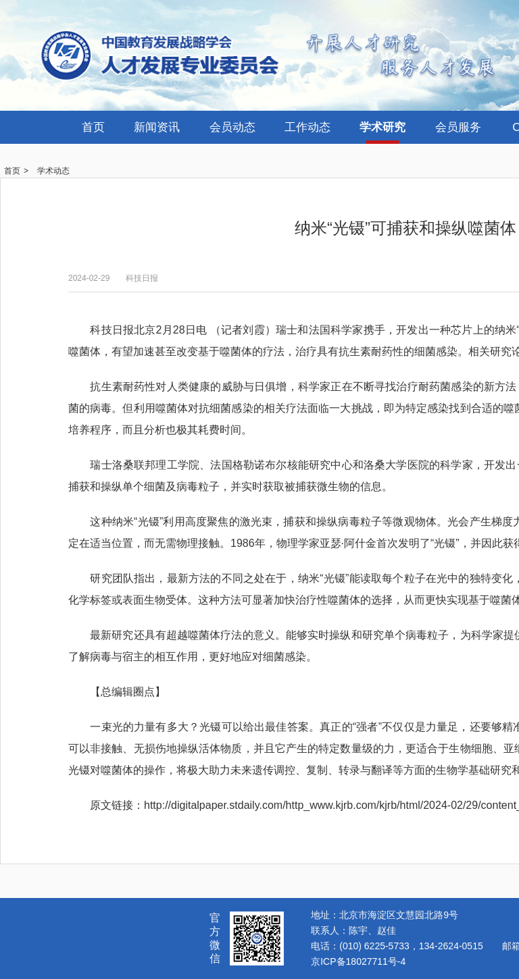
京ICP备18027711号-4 (358, 961)
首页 (93, 127)
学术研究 (382, 127)
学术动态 (53, 171)
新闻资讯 (157, 127)
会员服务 (458, 127)
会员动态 (232, 127)
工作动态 (307, 127)
